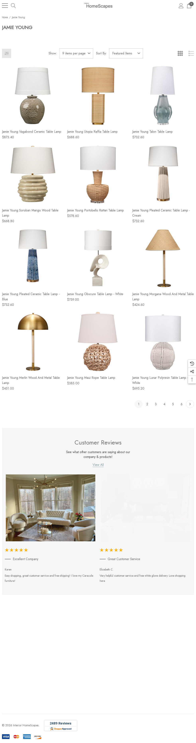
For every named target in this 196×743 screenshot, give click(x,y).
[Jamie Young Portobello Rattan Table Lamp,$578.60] (98, 174)
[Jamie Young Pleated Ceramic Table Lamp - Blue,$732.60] (33, 258)
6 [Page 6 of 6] (181, 404)
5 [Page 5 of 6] (173, 404)
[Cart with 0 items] (189, 5)
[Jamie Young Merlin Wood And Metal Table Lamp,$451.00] (33, 341)
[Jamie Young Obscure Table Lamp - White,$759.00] (98, 258)
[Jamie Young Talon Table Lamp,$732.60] (163, 95)
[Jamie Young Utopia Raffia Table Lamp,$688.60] (98, 95)
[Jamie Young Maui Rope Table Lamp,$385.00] (98, 341)
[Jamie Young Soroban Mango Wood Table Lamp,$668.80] (33, 174)
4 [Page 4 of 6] (164, 404)
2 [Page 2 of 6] (147, 404)
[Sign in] (181, 5)
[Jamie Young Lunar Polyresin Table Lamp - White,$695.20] (163, 341)
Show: (53, 53)
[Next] (190, 404)
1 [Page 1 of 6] (138, 404)
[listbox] (126, 53)
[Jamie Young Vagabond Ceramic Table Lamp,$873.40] (33, 95)
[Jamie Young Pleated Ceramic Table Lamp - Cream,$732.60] (163, 174)
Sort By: (101, 53)
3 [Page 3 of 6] (156, 404)
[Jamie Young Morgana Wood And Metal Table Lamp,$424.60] (163, 258)
